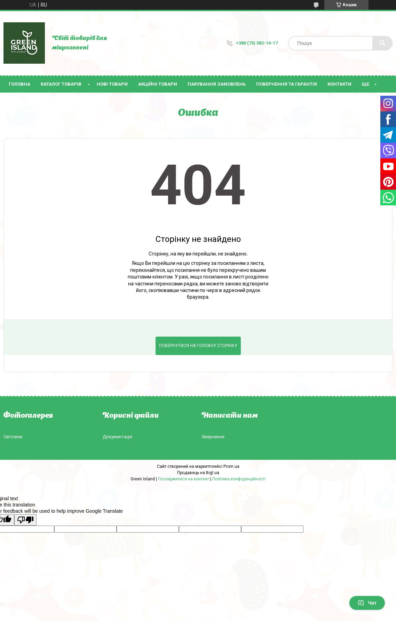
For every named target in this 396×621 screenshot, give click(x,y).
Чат (367, 603)
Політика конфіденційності (239, 479)
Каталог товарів (61, 84)
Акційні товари (157, 84)
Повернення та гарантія (286, 84)
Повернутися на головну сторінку (198, 345)
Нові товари (112, 84)
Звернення (212, 436)
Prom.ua (231, 466)
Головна (19, 84)
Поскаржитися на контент (183, 479)
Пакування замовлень (217, 84)
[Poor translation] (25, 520)
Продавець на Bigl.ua (198, 472)
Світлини (12, 436)
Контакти (339, 84)
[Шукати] (382, 43)
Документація (117, 436)
